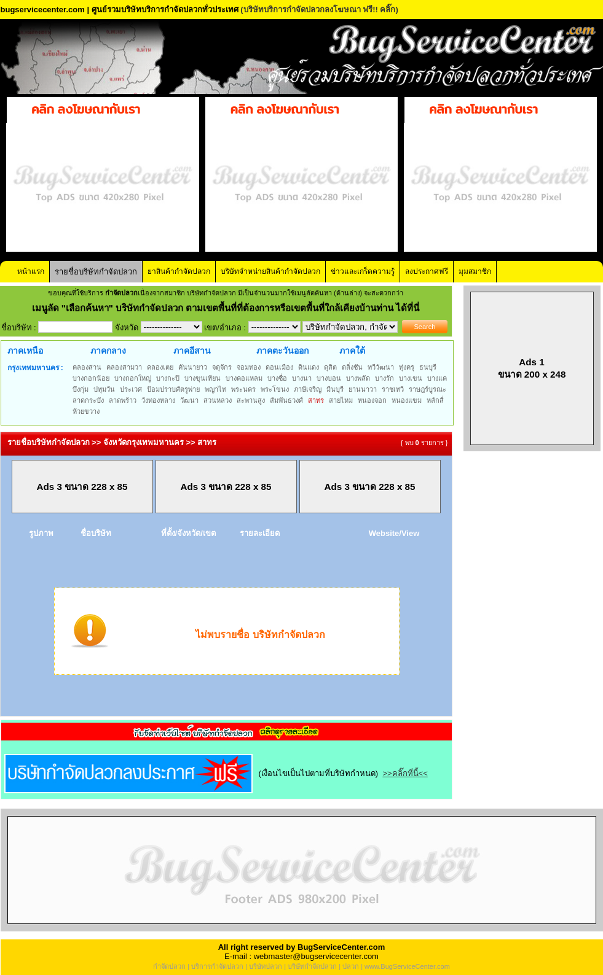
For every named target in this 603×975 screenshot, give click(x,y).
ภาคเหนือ (25, 350)
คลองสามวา (124, 367)
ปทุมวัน (104, 389)
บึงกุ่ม (81, 389)
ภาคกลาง (108, 350)
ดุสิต (330, 367)
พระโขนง (275, 389)
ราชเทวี (393, 389)
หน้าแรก (30, 271)
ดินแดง (308, 367)
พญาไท (215, 389)
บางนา (302, 378)
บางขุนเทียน (202, 378)
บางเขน (410, 378)
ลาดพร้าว (122, 400)
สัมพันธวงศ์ (286, 400)
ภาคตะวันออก (282, 350)
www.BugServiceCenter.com (407, 966)
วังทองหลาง (158, 400)
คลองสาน (87, 367)
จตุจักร (222, 367)
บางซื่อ (277, 378)
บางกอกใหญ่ (132, 378)
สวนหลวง (217, 400)
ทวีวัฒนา (381, 367)
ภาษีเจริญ (307, 389)
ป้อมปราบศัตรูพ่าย (173, 389)
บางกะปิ (167, 378)
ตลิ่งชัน (352, 367)
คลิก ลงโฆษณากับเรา (85, 109)
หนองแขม (407, 400)
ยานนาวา (363, 389)
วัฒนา (189, 400)
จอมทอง (249, 367)
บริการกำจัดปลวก (217, 966)
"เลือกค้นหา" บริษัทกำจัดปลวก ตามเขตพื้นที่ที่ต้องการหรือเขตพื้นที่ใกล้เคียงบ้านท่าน (228, 308)
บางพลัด (358, 378)
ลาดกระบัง (88, 400)
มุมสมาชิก (475, 271)
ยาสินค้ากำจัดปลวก (179, 271)
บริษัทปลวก (265, 966)
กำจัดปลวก (169, 966)
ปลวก (350, 966)
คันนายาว (192, 367)
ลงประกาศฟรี (426, 271)
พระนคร (243, 389)
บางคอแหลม (244, 378)
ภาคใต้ (352, 350)
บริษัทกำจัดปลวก (312, 966)
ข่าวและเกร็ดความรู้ (363, 271)
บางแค (437, 378)
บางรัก (384, 378)
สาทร (316, 400)
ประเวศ (131, 389)
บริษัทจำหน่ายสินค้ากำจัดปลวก (270, 271)
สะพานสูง (251, 400)
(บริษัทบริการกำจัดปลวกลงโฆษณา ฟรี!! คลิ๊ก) (319, 9)
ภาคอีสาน (192, 350)
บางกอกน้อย (91, 378)
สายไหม (341, 400)
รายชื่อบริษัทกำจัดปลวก (96, 271)
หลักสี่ (435, 400)
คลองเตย (160, 367)
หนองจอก (372, 400)
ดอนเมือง (279, 367)
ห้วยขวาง (86, 411)
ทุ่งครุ (406, 367)
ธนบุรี (427, 367)
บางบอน (329, 378)
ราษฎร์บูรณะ (427, 389)
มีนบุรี (335, 389)
